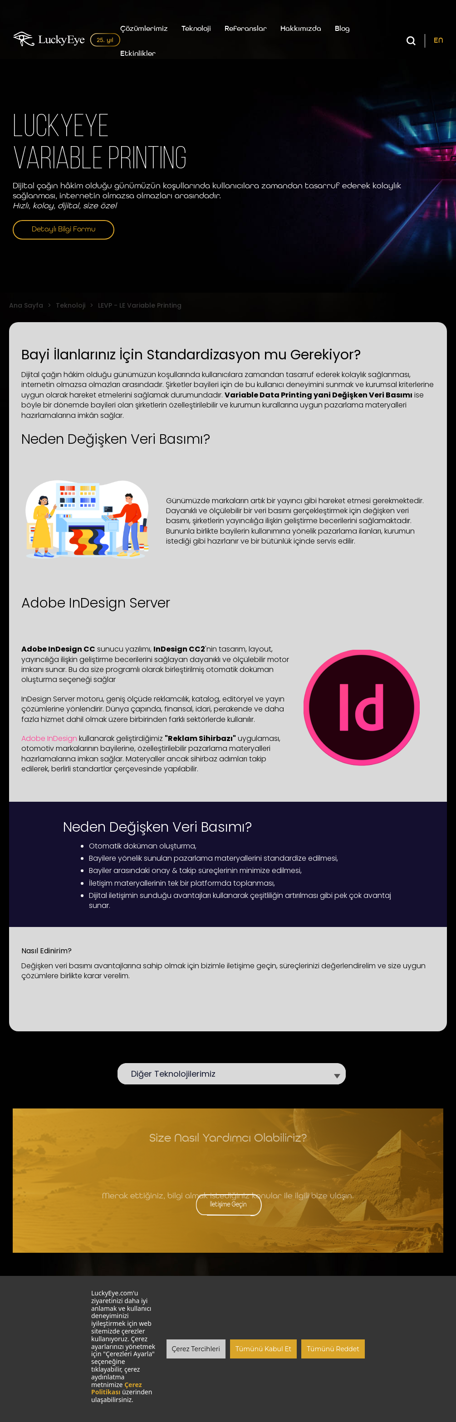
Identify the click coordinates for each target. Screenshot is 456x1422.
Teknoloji (196, 29)
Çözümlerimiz (144, 29)
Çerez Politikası (116, 1388)
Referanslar (246, 29)
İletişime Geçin (228, 1204)
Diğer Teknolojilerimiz (178, 1073)
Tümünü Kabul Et (263, 1349)
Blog (342, 29)
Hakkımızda (300, 29)
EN (438, 40)
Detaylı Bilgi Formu (63, 229)
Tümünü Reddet (333, 1349)
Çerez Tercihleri (196, 1349)
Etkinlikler (138, 54)
